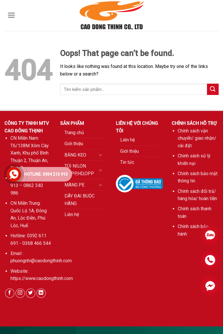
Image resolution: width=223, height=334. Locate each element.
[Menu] (11, 15)
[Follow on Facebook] (10, 293)
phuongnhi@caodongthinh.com (41, 260)
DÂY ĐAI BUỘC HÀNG (79, 199)
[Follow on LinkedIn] (41, 293)
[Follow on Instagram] (20, 293)
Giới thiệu (73, 143)
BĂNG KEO (75, 155)
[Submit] (213, 89)
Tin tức (127, 162)
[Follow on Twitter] (30, 293)
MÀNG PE (74, 185)
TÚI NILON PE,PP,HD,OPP (79, 169)
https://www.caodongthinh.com (41, 278)
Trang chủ (74, 132)
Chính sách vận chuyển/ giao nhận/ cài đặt (197, 138)
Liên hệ (71, 214)
